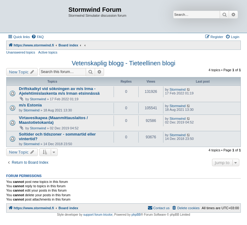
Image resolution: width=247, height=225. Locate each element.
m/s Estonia (30, 105)
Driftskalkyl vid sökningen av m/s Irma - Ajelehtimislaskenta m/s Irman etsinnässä (59, 91)
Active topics (48, 52)
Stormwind (38, 99)
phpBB (136, 214)
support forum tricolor (97, 214)
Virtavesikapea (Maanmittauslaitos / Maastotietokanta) (53, 120)
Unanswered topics (20, 52)
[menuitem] (37, 37)
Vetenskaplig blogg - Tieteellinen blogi (124, 63)
